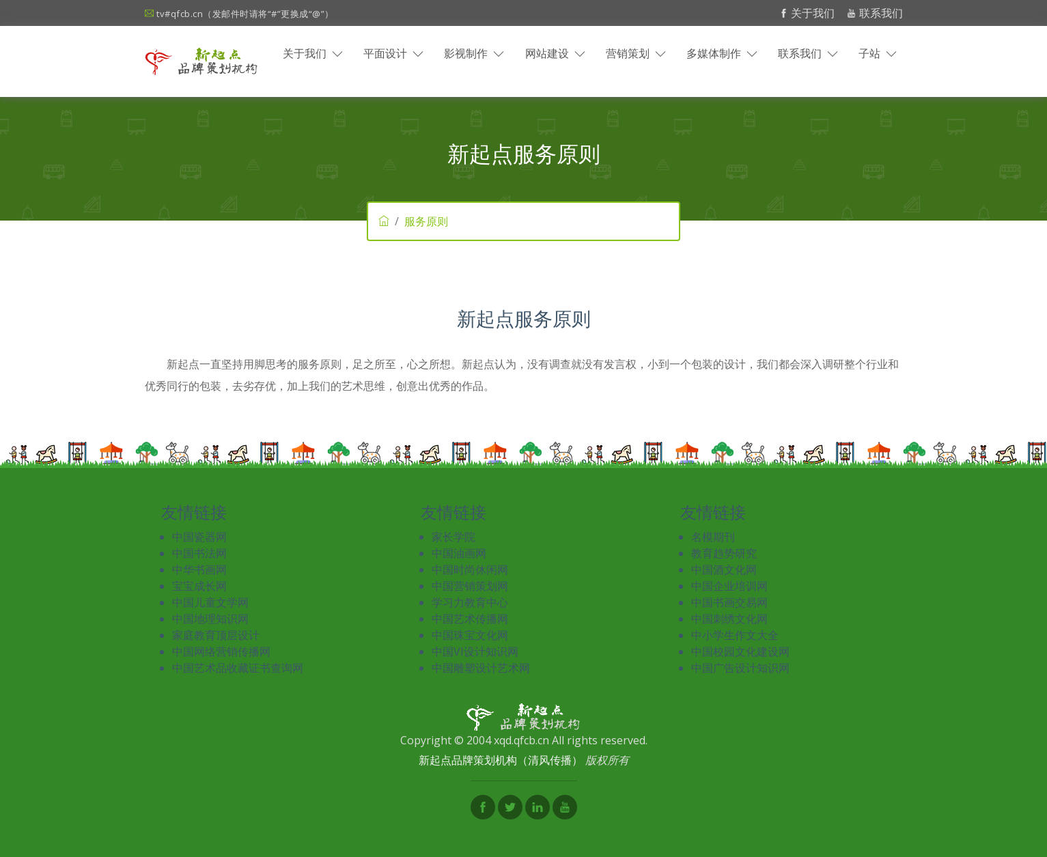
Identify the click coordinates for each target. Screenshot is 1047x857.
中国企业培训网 (729, 585)
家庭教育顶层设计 (216, 635)
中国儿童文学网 (210, 602)
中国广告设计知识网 (740, 667)
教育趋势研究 (724, 553)
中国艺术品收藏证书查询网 (237, 667)
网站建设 (555, 53)
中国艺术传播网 (470, 618)
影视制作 (474, 53)
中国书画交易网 (729, 602)
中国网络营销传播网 (221, 651)
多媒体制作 (721, 53)
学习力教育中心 (470, 602)
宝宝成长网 (199, 585)
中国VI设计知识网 (475, 651)
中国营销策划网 (470, 585)
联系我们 (875, 12)
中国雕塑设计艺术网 (481, 667)
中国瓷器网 (199, 536)
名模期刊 (713, 536)
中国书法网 (199, 553)
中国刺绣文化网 (729, 618)
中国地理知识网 (210, 618)
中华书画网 (199, 569)
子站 (877, 53)
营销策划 (636, 53)
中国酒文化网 (724, 569)
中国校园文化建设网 (740, 651)
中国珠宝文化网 (470, 635)
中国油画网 (459, 553)
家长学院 (453, 536)
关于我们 (808, 12)
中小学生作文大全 (735, 635)
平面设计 (393, 53)
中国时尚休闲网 (470, 569)
